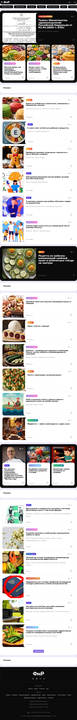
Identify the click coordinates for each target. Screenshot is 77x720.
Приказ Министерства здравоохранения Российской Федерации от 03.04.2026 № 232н (55, 24)
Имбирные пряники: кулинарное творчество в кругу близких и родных (47, 153)
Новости (30, 688)
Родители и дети (20, 6)
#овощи (52, 108)
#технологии (65, 611)
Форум (36, 688)
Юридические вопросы (45, 16)
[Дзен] (33, 679)
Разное (30, 124)
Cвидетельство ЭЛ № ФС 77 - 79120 (38, 706)
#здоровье (30, 131)
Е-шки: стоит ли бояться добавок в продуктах (48, 128)
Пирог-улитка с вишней (38, 326)
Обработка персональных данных (38, 701)
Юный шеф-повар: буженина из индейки (61, 470)
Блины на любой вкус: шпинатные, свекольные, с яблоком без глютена (47, 104)
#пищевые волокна (43, 357)
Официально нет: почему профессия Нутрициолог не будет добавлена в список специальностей (48, 583)
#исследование (43, 182)
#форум (28, 516)
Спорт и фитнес (31, 554)
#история (36, 611)
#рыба (41, 404)
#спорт (56, 562)
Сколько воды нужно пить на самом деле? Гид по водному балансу (48, 226)
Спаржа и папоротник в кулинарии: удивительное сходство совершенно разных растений (48, 631)
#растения (48, 636)
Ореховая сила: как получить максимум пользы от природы (48, 302)
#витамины (34, 538)
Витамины (41, 6)
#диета (28, 182)
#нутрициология (48, 513)
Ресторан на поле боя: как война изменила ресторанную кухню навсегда (45, 607)
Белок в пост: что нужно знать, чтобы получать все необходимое (38, 70)
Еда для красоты (53, 6)
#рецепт (42, 157)
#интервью (29, 513)
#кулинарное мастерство (33, 108)
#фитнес (28, 565)
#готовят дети (30, 157)
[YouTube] (37, 679)
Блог (47, 688)
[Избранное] (74, 40)
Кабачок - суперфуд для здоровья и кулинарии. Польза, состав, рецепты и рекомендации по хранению (47, 352)
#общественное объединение (62, 513)
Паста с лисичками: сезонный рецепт (44, 375)
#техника (58, 611)
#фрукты (58, 108)
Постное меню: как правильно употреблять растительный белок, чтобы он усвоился (13, 71)
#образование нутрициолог (54, 206)
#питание (34, 357)
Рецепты (56, 63)
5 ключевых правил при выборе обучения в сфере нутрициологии (48, 202)
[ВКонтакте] (40, 679)
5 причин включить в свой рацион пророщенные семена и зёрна (47, 534)
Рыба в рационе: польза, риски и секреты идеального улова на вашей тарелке (44, 400)
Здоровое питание (6, 6)
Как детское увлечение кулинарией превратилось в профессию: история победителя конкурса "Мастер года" (13, 474)
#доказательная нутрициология (35, 206)
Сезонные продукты (35, 465)
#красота (36, 231)
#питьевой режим (45, 231)
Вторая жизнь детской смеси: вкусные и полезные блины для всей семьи (62, 71)
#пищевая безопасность (42, 131)
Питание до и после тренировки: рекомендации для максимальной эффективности (47, 558)
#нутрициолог (37, 513)
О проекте (42, 688)
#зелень (48, 538)
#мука (37, 157)
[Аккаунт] (75, 2)
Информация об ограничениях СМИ (38, 704)
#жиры (33, 562)
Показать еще (38, 651)
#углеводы (62, 562)
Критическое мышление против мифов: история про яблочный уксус (47, 177)
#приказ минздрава (53, 31)
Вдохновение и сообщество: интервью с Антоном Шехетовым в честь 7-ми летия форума (48, 509)
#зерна (54, 538)
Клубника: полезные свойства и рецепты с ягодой (38, 470)
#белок (28, 538)
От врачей (31, 6)
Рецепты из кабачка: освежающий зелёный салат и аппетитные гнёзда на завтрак (56, 259)
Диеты (63, 6)
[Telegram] (44, 679)
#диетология (42, 31)
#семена (43, 540)
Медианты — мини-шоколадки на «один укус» (48, 424)
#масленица (45, 108)
